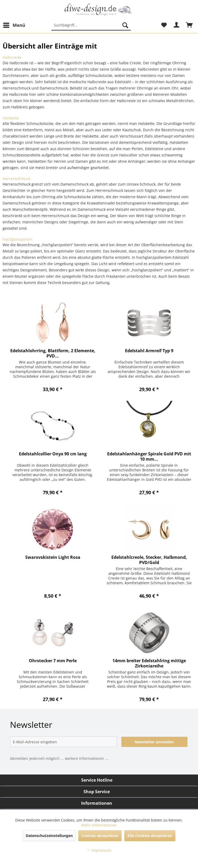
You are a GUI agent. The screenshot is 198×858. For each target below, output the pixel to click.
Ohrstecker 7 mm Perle (53, 661)
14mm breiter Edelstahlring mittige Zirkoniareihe (149, 663)
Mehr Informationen (99, 825)
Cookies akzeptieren (99, 835)
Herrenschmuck (16, 178)
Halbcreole (12, 57)
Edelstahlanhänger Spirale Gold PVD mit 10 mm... (149, 456)
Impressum (99, 850)
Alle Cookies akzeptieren (149, 835)
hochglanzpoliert (17, 239)
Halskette (11, 117)
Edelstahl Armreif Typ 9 (149, 351)
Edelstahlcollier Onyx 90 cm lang (53, 454)
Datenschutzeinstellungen (49, 835)
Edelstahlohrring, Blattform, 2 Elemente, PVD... (52, 353)
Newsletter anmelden (154, 741)
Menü (14, 24)
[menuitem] (14, 25)
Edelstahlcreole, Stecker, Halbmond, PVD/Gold (149, 560)
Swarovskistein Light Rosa (52, 557)
